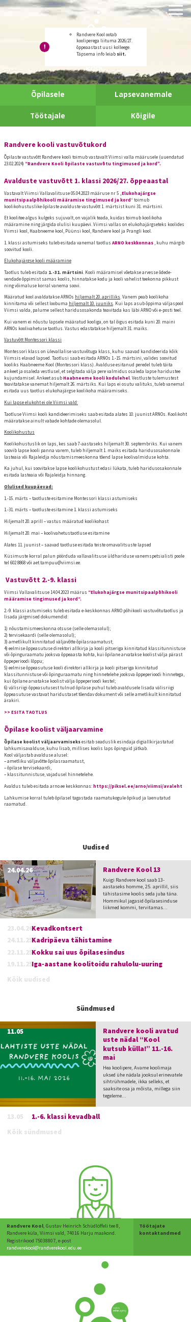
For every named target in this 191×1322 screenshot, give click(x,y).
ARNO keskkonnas (132, 242)
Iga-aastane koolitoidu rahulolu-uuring (97, 964)
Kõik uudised (28, 979)
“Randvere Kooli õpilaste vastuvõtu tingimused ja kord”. (93, 163)
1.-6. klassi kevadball (66, 1116)
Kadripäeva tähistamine (72, 940)
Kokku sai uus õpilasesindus (78, 952)
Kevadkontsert (57, 928)
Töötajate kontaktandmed (160, 1229)
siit (121, 54)
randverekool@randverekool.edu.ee (44, 1247)
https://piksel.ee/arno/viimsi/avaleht (137, 786)
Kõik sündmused (34, 1132)
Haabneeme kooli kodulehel (96, 378)
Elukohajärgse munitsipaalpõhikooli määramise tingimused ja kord (80, 196)
